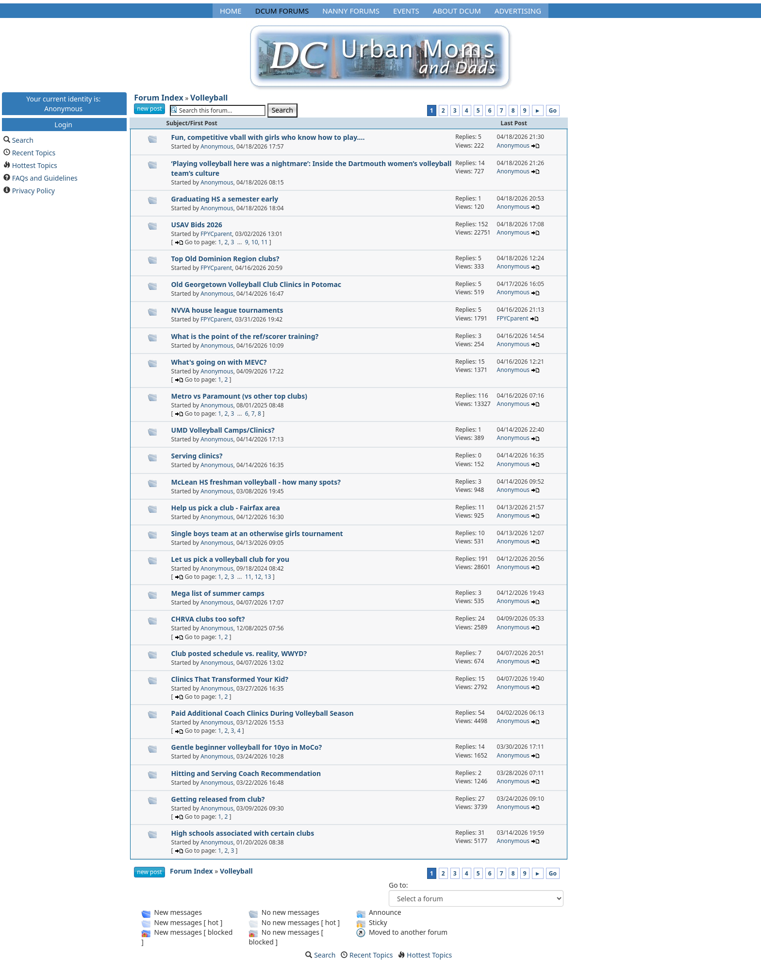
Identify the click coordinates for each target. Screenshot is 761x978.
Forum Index (158, 97)
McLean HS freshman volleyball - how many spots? (256, 482)
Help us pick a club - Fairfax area (225, 507)
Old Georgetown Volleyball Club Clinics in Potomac (256, 284)
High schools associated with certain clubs (242, 833)
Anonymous (216, 146)
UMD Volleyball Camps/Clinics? (223, 430)
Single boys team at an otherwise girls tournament (257, 533)
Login (63, 124)
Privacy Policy (33, 190)
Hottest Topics (34, 164)
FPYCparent (216, 234)
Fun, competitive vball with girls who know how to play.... (268, 137)
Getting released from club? (218, 799)
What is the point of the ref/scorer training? (245, 336)
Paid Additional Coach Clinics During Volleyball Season (262, 713)
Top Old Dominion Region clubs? (225, 258)
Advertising (518, 11)
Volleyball (209, 97)
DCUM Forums (282, 11)
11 (264, 242)
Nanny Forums (351, 11)
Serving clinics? (197, 455)
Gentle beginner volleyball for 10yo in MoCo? (246, 747)
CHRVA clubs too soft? (208, 619)
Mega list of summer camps (218, 593)
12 (258, 577)
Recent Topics (34, 152)
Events (406, 11)
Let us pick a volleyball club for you (230, 559)
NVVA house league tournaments (227, 310)
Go (553, 110)
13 (268, 577)
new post (149, 108)
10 (254, 242)
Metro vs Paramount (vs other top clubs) (239, 396)
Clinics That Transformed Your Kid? (229, 679)
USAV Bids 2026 (196, 224)
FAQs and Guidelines (45, 177)
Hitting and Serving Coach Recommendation (246, 773)
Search (22, 139)
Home (231, 11)
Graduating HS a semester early (225, 198)
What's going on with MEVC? (219, 362)
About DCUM (457, 11)
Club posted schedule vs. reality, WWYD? (239, 653)
